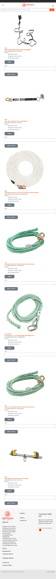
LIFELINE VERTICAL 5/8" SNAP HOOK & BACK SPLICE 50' (20, 264)
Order (9, 62)
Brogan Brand (6, 551)
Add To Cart (11, 74)
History (4, 548)
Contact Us (23, 520)
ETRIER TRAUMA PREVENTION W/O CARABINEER (18, 49)
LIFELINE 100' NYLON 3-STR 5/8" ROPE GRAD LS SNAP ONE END (22, 192)
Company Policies (7, 554)
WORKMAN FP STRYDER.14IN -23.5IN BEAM (16, 478)
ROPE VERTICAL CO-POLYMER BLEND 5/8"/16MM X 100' (19, 335)
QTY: (6, 65)
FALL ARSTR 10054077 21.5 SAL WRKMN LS (16, 121)
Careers (22, 518)
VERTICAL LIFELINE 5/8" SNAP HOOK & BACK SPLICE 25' (20, 407)
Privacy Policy (51, 571)
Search (52, 9)
